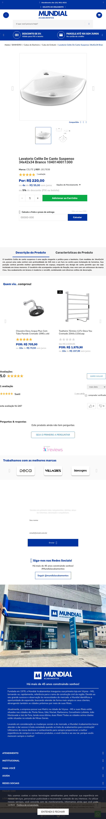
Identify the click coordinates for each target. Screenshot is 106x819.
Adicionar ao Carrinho (65, 198)
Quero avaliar (96, 376)
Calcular (77, 217)
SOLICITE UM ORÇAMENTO (53, 7)
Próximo (103, 2)
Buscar (89, 24)
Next (102, 34)
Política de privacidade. (28, 804)
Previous (3, 34)
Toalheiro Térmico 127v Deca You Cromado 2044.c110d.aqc (75, 332)
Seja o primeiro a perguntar (53, 434)
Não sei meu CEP (79, 211)
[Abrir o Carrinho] (99, 15)
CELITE (29, 169)
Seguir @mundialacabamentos (53, 575)
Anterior (2, 2)
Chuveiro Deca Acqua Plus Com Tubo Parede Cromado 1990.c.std (32, 332)
